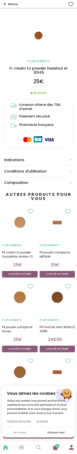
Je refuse (42, 421)
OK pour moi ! (56, 432)
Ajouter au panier (19, 274)
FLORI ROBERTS (12, 245)
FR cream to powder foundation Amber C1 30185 (17, 254)
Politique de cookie (19, 421)
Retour (10, 4)
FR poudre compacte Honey (17, 329)
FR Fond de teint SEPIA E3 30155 (57, 329)
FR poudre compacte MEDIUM (55, 254)
